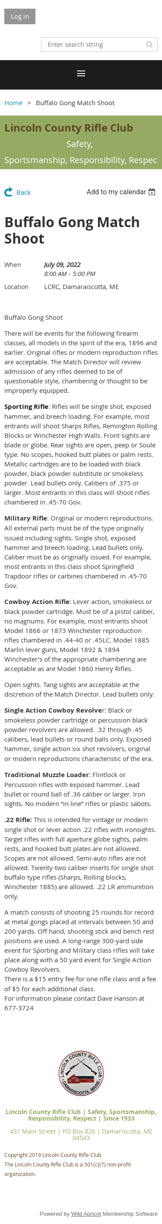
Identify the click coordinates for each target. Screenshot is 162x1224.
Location (16, 287)
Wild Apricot (86, 1214)
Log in (20, 16)
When (12, 264)
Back (23, 192)
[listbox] (122, 191)
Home (13, 102)
